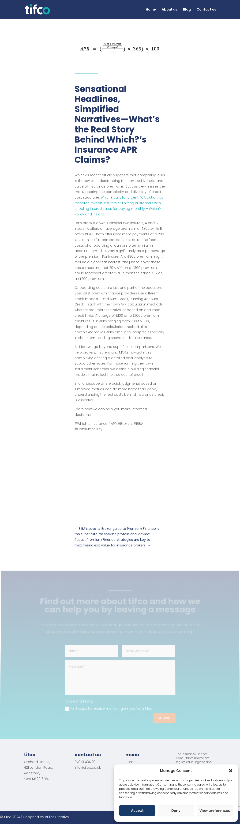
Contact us (206, 10)
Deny (175, 810)
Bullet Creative (57, 817)
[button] (230, 770)
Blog (187, 10)
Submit (164, 718)
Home (151, 10)
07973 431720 (85, 762)
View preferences (214, 810)
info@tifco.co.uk (88, 767)
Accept (137, 810)
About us (169, 10)
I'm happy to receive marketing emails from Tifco (108, 708)
